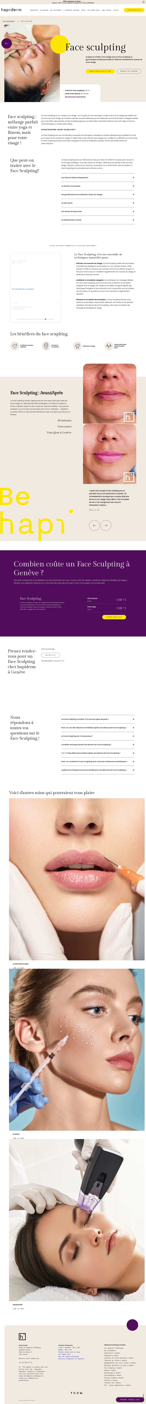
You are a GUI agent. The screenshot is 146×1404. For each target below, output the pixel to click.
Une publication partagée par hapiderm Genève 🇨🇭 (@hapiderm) (35, 319)
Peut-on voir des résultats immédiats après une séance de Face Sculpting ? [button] (94, 728)
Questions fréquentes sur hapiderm (71, 1359)
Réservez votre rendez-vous (29, 1358)
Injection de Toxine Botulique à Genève (119, 1358)
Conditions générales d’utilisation (27, 1400)
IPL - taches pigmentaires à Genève (117, 1385)
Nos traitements (110, 1351)
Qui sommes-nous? (64, 1354)
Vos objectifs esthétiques (113, 1348)
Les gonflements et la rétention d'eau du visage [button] (81, 194)
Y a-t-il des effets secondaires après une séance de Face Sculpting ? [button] (90, 753)
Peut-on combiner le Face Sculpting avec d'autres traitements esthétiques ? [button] (94, 761)
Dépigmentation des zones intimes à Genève (120, 1363)
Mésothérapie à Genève (112, 1373)
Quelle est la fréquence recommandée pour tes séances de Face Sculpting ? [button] (94, 770)
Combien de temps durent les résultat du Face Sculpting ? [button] (86, 744)
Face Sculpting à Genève (113, 1368)
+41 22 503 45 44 (25, 1363)
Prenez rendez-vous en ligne (100, 71)
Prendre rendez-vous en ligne (69, 1352)
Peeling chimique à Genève (114, 1378)
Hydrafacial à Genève (112, 1353)
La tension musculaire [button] (70, 186)
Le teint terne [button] (66, 203)
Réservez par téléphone (129, 71)
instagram (74, 1393)
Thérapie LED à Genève (112, 1383)
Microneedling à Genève (112, 1375)
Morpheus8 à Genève (111, 1356)
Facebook (71, 1393)
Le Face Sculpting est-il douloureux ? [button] (77, 736)
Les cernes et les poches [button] (71, 211)
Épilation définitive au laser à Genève (119, 1365)
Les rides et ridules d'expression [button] (74, 177)
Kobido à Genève (110, 1370)
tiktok (78, 1393)
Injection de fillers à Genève (115, 1360)
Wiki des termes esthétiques (68, 1356)
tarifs (79, 580)
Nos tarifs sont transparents (75, 97)
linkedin (81, 1393)
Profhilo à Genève (111, 1380)
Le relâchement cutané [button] (71, 220)
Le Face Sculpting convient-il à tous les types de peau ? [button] (85, 719)
